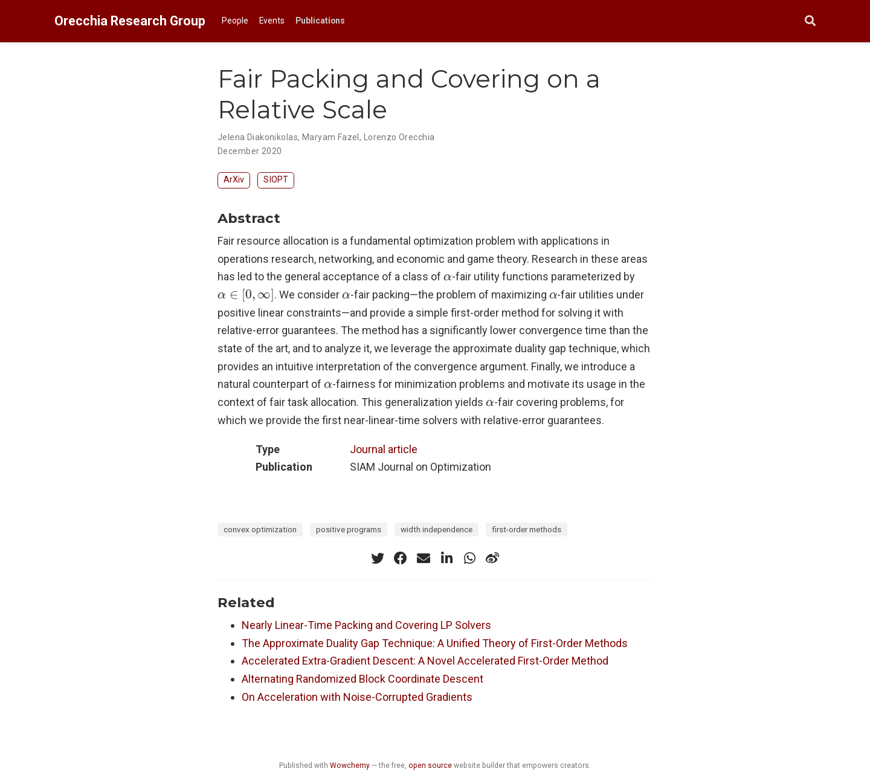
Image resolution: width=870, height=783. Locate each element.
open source (430, 765)
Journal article (383, 449)
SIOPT (275, 180)
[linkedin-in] (446, 558)
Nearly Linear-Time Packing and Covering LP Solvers (366, 625)
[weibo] (492, 558)
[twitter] (378, 558)
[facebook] (401, 558)
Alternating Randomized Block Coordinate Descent (362, 678)
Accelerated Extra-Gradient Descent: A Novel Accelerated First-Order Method (425, 660)
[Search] (810, 21)
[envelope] (423, 558)
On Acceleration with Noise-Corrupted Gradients (357, 697)
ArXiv (234, 180)
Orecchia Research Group (129, 20)
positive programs (348, 529)
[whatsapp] (469, 558)
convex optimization (260, 529)
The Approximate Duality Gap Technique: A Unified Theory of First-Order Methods (435, 643)
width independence (436, 529)
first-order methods (526, 529)
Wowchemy (350, 765)
